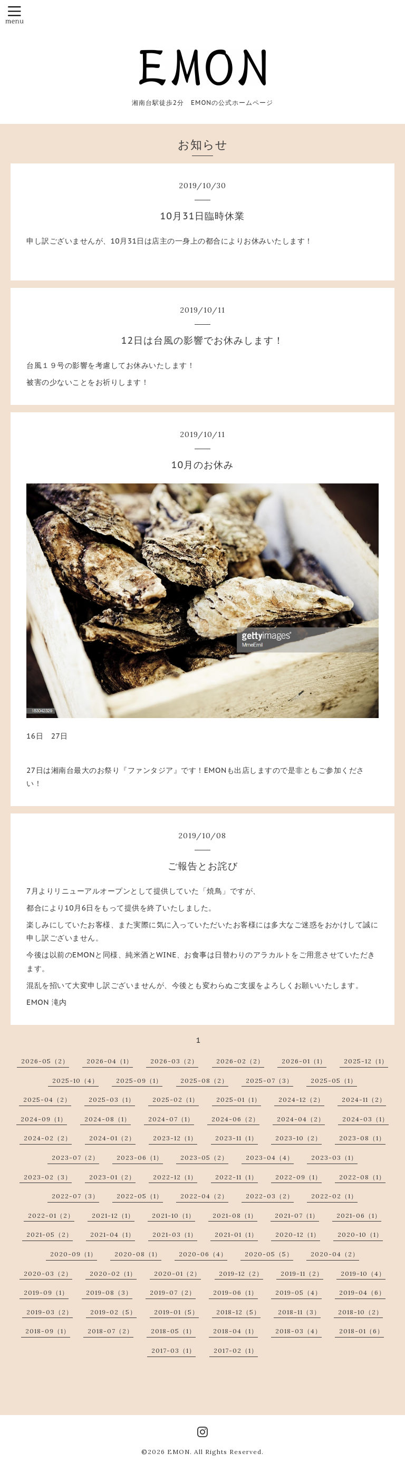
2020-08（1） (137, 1254)
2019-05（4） (298, 1292)
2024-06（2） (235, 1119)
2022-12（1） (175, 1177)
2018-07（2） (110, 1331)
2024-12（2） (301, 1099)
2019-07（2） (173, 1292)
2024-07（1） (171, 1119)
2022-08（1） (362, 1177)
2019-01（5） (176, 1312)
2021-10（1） (173, 1215)
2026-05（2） (45, 1061)
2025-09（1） (139, 1080)
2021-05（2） (49, 1234)
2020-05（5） (269, 1254)
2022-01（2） (51, 1215)
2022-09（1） (298, 1177)
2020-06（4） (203, 1254)
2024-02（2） (48, 1138)
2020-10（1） (360, 1234)
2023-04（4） (270, 1157)
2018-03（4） (298, 1331)
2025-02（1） (175, 1099)
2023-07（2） (75, 1157)
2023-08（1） (362, 1138)
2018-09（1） (47, 1331)
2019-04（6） (362, 1292)
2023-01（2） (112, 1177)
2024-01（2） (112, 1138)
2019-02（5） (113, 1312)
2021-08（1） (235, 1215)
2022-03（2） (270, 1196)
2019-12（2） (241, 1273)
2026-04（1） (109, 1061)
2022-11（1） (236, 1177)
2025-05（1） (334, 1080)
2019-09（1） (46, 1292)
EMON (178, 1452)
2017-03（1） (173, 1350)
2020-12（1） (297, 1234)
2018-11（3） (299, 1312)
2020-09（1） (73, 1254)
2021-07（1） (297, 1215)
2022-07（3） (75, 1196)
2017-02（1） (236, 1350)
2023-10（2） (298, 1138)
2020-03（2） (48, 1273)
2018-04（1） (235, 1331)
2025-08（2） (204, 1080)
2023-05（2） (204, 1157)
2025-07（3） (269, 1080)
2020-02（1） (113, 1273)
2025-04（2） (47, 1099)
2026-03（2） (174, 1061)
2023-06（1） (140, 1157)
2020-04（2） (335, 1254)
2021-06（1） (358, 1215)
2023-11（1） (236, 1138)
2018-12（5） (238, 1312)
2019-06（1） (235, 1292)
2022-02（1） (334, 1196)
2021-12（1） (113, 1215)
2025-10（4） (75, 1080)
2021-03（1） (174, 1234)
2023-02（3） (48, 1177)
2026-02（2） (240, 1061)
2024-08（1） (107, 1119)
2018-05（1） (173, 1331)
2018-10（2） (360, 1312)
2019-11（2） (302, 1273)
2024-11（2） (364, 1099)
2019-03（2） (49, 1312)
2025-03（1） (112, 1099)
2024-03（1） (365, 1119)
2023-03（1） (334, 1157)
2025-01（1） (238, 1099)
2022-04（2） (204, 1196)
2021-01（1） (236, 1234)
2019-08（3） (109, 1292)
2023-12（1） (175, 1138)
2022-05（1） (140, 1196)
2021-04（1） (112, 1234)
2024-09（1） (44, 1119)
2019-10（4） (363, 1273)
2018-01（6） (361, 1331)
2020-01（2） (177, 1273)
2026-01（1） (304, 1061)
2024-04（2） (301, 1119)
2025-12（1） (366, 1061)
